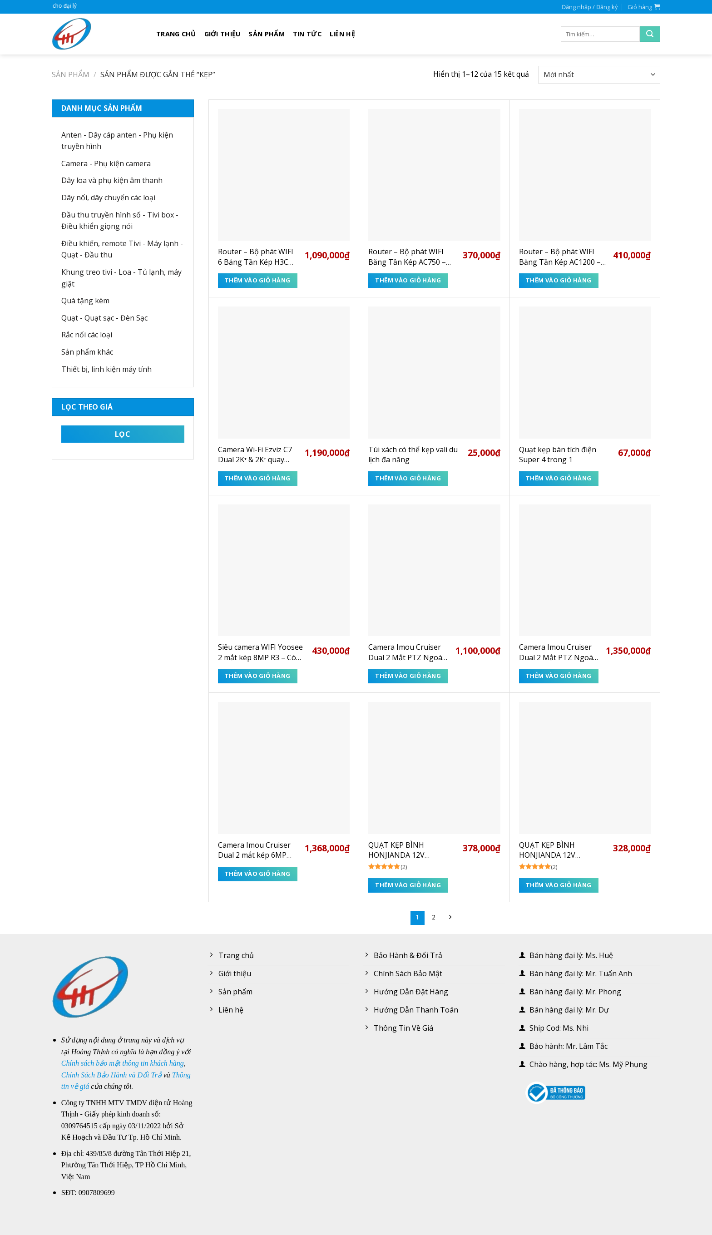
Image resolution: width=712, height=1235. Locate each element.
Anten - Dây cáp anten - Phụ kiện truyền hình (117, 141)
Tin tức (307, 34)
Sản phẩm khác (87, 352)
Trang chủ (176, 34)
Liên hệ (342, 34)
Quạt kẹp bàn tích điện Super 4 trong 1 (557, 454)
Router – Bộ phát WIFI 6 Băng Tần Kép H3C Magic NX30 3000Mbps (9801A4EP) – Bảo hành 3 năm (257, 257)
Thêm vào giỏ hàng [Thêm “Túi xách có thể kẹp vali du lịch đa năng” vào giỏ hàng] (408, 478)
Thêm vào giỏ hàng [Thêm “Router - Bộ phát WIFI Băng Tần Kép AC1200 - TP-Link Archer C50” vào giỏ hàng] (559, 280)
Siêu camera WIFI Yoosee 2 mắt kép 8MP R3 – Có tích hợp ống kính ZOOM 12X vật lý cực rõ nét (260, 652)
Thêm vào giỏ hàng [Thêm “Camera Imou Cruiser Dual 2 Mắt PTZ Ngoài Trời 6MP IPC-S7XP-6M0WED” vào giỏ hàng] (408, 676)
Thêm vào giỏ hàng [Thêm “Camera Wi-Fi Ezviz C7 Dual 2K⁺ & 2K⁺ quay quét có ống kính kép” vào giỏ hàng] (258, 478)
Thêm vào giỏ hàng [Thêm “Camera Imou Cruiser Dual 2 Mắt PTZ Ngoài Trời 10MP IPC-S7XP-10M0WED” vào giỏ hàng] (559, 676)
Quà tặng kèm (85, 301)
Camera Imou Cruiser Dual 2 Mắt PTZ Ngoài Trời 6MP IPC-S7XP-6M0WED (406, 652)
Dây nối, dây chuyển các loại (108, 198)
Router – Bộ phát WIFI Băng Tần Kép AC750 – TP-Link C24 (407, 257)
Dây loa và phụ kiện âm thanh (112, 180)
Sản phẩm (266, 34)
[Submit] (650, 34)
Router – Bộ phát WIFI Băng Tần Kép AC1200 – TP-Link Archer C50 (560, 257)
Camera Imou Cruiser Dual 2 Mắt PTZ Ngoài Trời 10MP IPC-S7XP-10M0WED (557, 652)
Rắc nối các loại (86, 335)
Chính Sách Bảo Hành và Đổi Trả (111, 1075)
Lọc (122, 434)
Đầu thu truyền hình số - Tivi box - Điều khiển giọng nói (119, 221)
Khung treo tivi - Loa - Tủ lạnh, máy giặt (121, 278)
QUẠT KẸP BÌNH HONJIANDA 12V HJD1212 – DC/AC (548, 850)
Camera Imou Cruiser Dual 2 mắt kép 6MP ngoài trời (254, 850)
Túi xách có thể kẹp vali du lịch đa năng (413, 454)
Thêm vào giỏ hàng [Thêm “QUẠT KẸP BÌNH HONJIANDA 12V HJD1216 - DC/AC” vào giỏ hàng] (408, 885)
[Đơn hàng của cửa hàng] (599, 75)
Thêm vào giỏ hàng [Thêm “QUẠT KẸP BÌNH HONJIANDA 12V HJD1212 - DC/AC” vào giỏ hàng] (559, 885)
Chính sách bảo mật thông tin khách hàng (122, 1063)
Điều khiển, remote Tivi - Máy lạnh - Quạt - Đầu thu (122, 249)
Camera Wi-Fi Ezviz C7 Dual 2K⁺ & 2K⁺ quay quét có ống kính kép (255, 455)
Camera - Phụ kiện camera (106, 163)
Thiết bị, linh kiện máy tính (106, 369)
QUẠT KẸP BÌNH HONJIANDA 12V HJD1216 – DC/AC (397, 850)
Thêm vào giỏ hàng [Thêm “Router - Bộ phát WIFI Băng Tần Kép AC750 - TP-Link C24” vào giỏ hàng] (408, 280)
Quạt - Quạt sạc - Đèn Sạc (104, 318)
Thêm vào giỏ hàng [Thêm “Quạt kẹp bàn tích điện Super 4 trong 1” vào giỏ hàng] (559, 478)
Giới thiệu (222, 34)
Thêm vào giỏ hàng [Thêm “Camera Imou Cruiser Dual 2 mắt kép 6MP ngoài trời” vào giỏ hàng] (258, 873)
